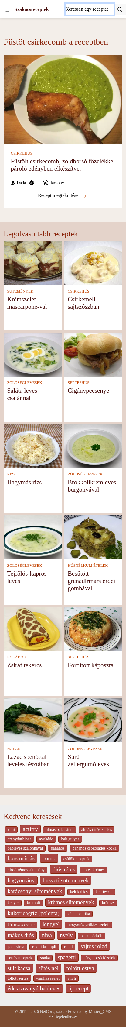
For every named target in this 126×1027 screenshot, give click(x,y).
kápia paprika (78, 914)
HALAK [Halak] (14, 749)
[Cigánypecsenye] (93, 353)
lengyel (51, 924)
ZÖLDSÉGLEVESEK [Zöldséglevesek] (24, 383)
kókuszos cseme (21, 925)
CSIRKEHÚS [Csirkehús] (21, 153)
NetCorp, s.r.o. (52, 1011)
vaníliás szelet (48, 978)
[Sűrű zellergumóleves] (93, 720)
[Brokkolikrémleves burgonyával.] (93, 445)
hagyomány (21, 880)
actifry (30, 829)
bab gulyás (70, 839)
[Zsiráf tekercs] (33, 628)
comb (49, 858)
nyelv (66, 935)
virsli (71, 978)
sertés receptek (20, 958)
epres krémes (93, 870)
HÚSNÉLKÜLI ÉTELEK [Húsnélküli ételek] (88, 565)
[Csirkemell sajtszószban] (93, 262)
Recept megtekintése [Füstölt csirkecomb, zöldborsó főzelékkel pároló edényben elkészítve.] (62, 195)
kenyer (13, 903)
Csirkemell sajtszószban (83, 303)
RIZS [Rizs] (11, 474)
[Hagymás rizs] (33, 445)
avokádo (46, 839)
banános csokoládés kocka (95, 848)
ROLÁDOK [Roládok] (16, 657)
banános (57, 848)
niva (47, 935)
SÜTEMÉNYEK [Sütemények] (20, 291)
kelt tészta (104, 892)
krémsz (108, 903)
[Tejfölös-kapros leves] (33, 537)
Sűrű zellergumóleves (88, 760)
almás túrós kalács (96, 829)
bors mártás (21, 858)
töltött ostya (80, 968)
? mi (11, 829)
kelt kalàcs (79, 892)
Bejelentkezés (65, 1016)
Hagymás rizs (24, 482)
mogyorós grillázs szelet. (88, 925)
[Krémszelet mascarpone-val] (33, 262)
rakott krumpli (44, 947)
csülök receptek (76, 859)
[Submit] (120, 9)
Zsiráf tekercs (24, 664)
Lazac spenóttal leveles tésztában (28, 760)
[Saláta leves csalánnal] (33, 353)
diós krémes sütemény (26, 870)
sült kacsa (19, 968)
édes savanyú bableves (34, 988)
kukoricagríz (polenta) (34, 913)
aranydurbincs (19, 839)
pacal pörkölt (92, 936)
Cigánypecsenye (88, 390)
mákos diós (21, 935)
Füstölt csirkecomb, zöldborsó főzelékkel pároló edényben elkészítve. (63, 165)
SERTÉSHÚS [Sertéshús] (78, 383)
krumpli (33, 903)
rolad (68, 947)
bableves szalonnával (25, 848)
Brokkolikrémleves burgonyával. (92, 486)
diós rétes (64, 869)
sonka (45, 958)
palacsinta (16, 947)
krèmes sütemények (71, 902)
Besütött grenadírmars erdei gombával (91, 581)
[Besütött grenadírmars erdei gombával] (93, 537)
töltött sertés (18, 978)
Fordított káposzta (91, 664)
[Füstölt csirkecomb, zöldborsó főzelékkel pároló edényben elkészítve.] (63, 99)
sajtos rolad (93, 946)
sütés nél (48, 968)
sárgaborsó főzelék (99, 958)
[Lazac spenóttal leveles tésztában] (33, 720)
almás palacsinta (59, 829)
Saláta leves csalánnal (22, 394)
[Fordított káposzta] (93, 628)
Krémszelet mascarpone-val (27, 303)
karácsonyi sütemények (35, 891)
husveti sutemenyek (66, 880)
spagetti (67, 957)
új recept (78, 988)
